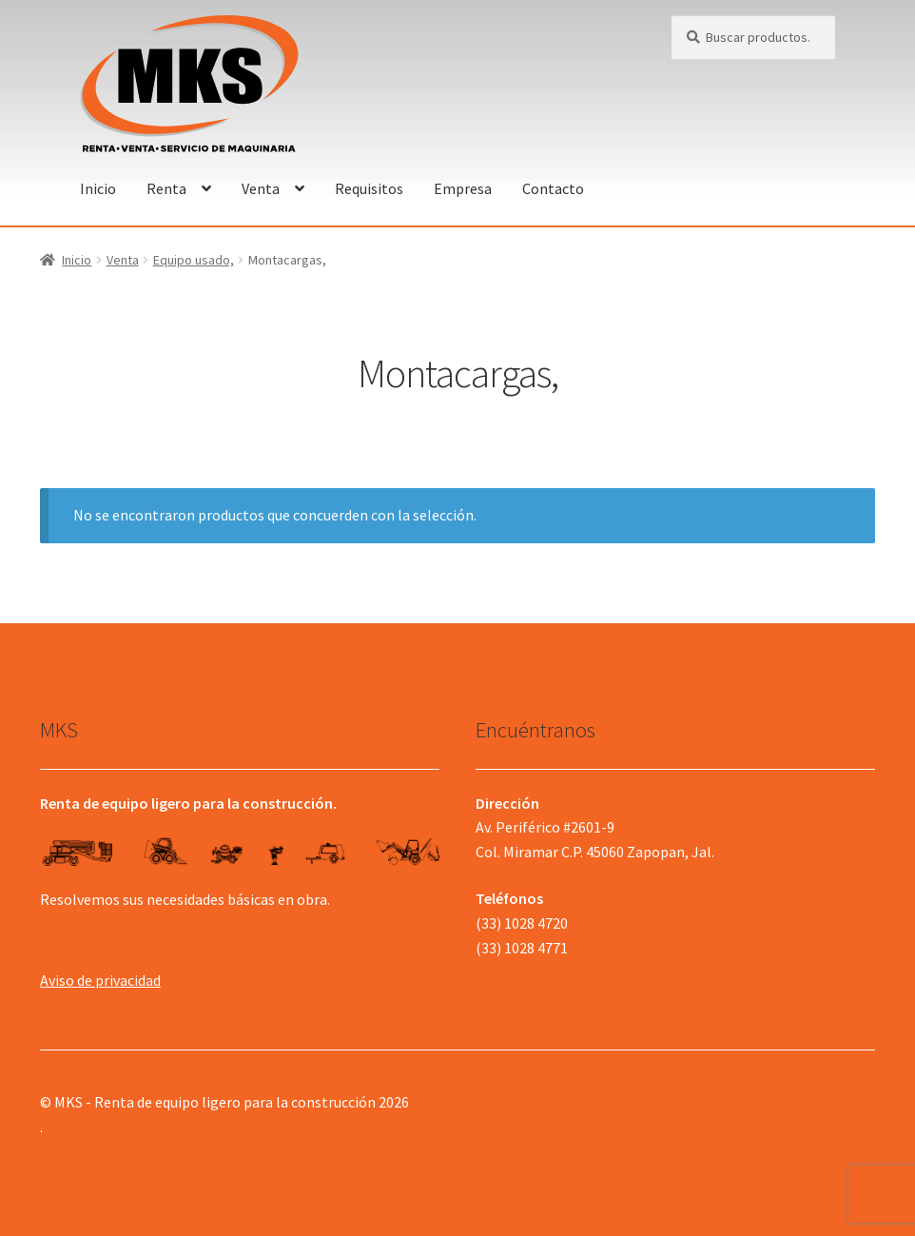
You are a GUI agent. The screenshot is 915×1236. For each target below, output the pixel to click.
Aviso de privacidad (100, 980)
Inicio (98, 188)
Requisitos (369, 188)
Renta (166, 188)
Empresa (463, 188)
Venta (261, 188)
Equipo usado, (193, 259)
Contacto (553, 188)
